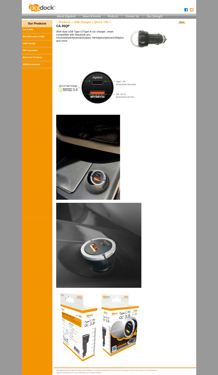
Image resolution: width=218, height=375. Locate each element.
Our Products (37, 23)
